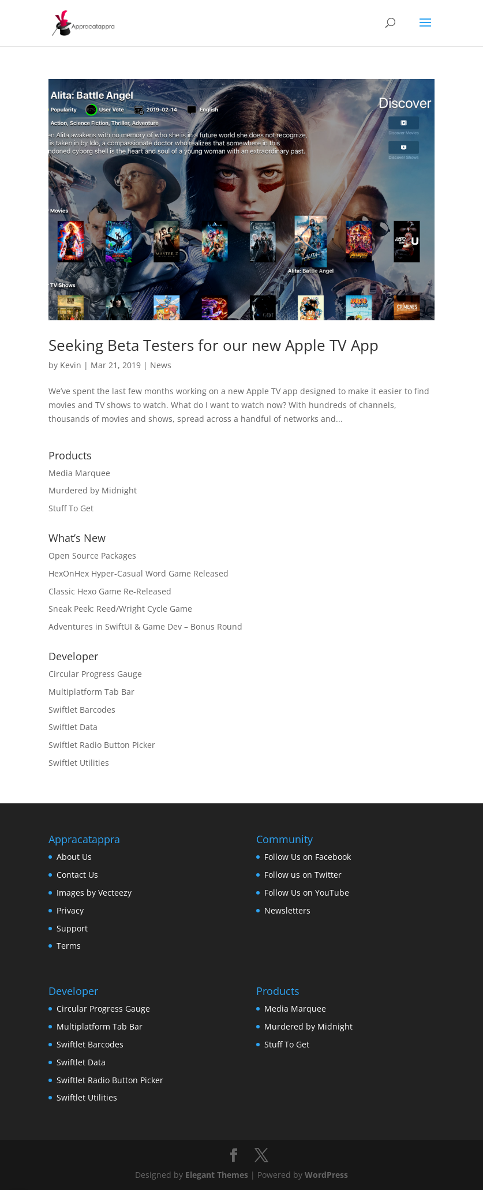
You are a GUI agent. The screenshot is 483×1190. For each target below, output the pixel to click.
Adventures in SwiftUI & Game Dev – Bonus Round (145, 626)
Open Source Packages (92, 555)
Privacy (70, 910)
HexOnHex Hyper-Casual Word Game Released (138, 573)
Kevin (70, 365)
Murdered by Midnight (92, 490)
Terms (69, 945)
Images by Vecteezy (94, 892)
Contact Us (77, 874)
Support (72, 928)
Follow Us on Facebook (307, 856)
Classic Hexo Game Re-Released (109, 591)
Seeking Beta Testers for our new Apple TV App (213, 345)
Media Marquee (79, 472)
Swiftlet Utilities (78, 762)
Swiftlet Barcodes (81, 709)
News (160, 365)
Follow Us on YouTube (306, 892)
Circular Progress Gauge (95, 673)
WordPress (326, 1174)
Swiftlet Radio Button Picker (101, 744)
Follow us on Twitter (303, 874)
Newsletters (287, 910)
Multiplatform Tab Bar (91, 691)
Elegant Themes (216, 1174)
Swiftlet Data (73, 726)
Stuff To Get (70, 508)
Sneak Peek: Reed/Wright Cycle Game (120, 608)
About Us (74, 856)
